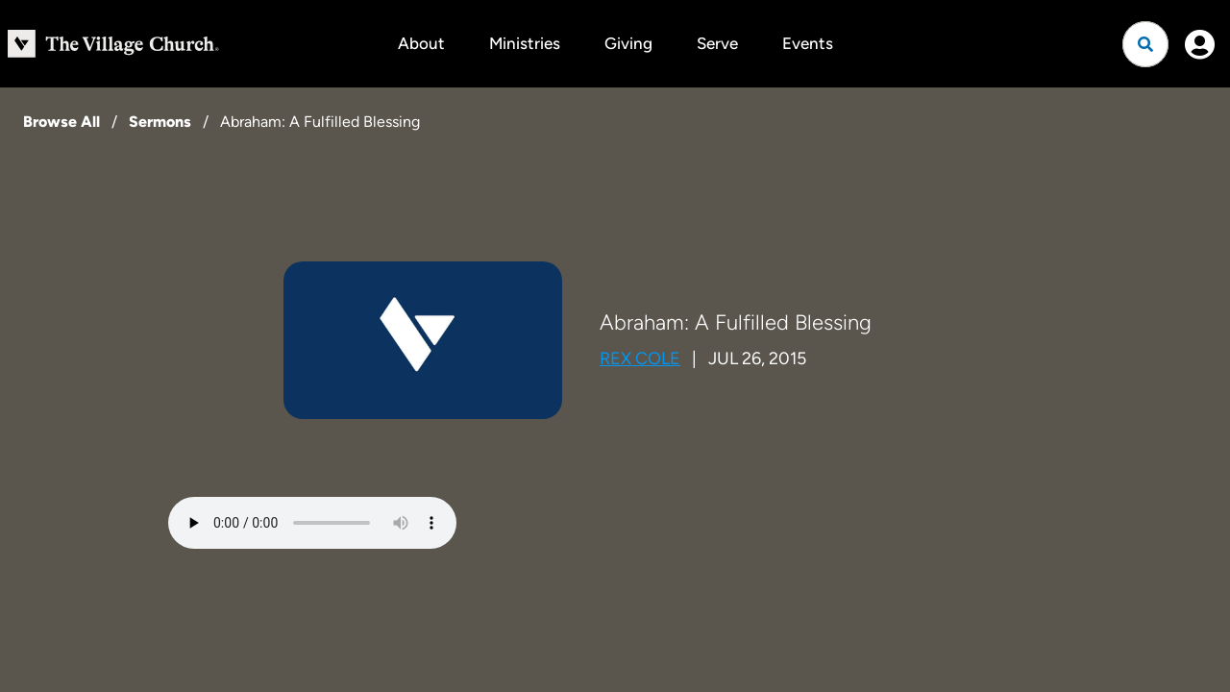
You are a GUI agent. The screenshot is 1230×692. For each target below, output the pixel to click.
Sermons (160, 121)
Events (807, 43)
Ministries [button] (524, 43)
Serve (717, 43)
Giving (628, 43)
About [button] (421, 43)
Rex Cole (640, 358)
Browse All (61, 121)
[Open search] (1145, 44)
